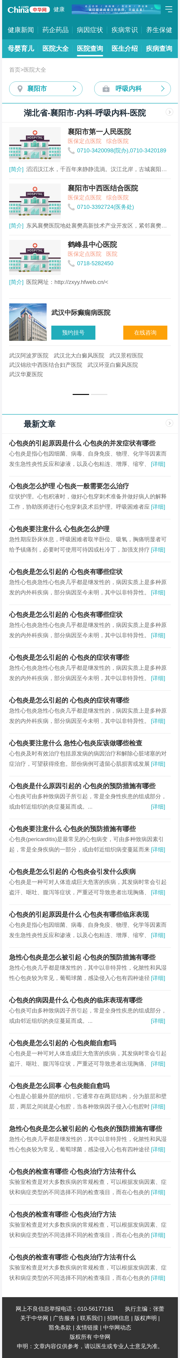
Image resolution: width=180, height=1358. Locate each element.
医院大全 (55, 48)
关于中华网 (34, 1318)
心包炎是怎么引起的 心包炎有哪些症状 (66, 571)
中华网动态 (117, 1327)
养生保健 (159, 29)
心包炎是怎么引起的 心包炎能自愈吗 (62, 1043)
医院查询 (90, 48)
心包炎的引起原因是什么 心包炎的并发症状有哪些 (82, 443)
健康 (59, 9)
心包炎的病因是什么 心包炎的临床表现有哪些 (75, 1000)
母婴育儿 (21, 48)
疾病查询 (159, 48)
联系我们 (91, 1318)
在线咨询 (145, 332)
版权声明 (145, 1318)
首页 (14, 69)
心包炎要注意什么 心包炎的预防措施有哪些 (72, 828)
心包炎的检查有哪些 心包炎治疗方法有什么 (72, 1171)
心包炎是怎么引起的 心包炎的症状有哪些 (69, 657)
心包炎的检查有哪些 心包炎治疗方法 (62, 1214)
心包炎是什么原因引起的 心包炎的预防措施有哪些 (82, 786)
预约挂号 (73, 332)
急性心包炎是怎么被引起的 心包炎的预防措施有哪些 (85, 1128)
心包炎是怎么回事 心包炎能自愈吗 (59, 1085)
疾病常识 (125, 29)
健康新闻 (21, 29)
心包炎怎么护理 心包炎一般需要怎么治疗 (69, 486)
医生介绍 (125, 48)
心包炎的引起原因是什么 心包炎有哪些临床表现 (79, 914)
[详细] (158, 464)
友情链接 (87, 1327)
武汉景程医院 (126, 355)
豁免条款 (60, 1327)
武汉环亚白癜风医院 (112, 365)
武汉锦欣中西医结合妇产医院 (45, 365)
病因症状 (90, 29)
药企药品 (55, 29)
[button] (81, 394)
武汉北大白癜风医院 (79, 355)
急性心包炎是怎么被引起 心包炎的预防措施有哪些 (82, 957)
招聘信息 (118, 1318)
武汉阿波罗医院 (29, 355)
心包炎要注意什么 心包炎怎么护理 (59, 529)
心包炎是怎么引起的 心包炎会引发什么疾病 (72, 871)
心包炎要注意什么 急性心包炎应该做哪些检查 (75, 743)
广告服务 (64, 1318)
